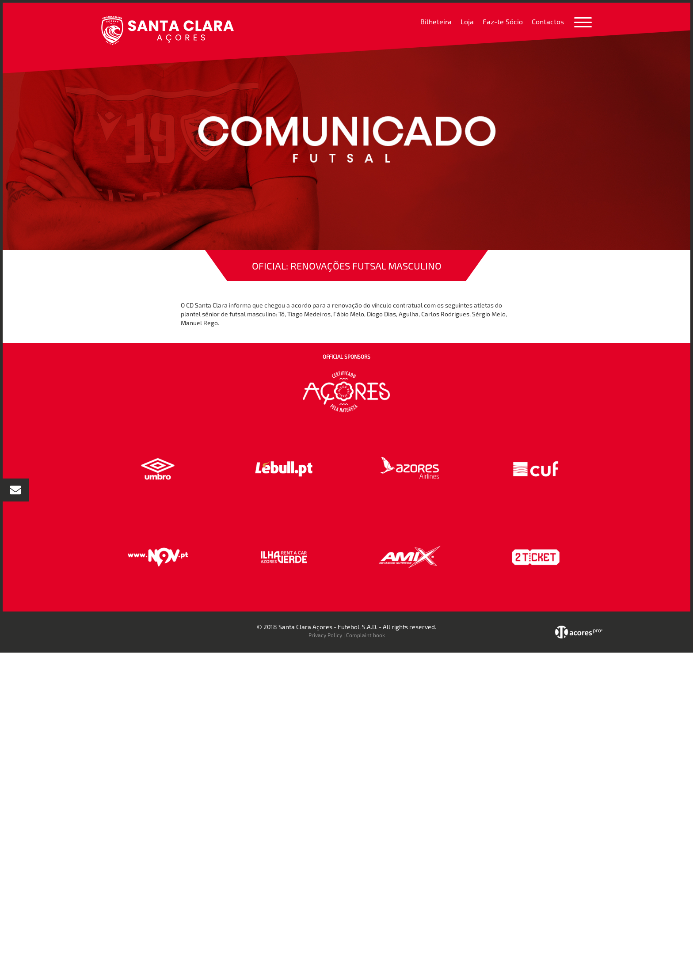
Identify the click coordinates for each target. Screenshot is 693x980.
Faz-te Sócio (503, 21)
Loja (467, 21)
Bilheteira (436, 21)
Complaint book (365, 635)
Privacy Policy (325, 635)
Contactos (548, 21)
